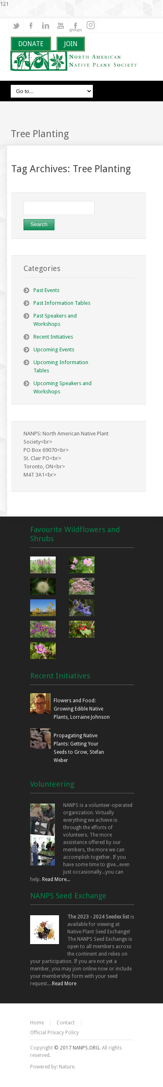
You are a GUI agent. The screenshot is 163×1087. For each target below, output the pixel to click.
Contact (66, 1023)
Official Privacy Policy (54, 1033)
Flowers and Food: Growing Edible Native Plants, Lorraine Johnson (82, 709)
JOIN (71, 44)
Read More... (56, 879)
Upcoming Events (53, 349)
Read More (64, 983)
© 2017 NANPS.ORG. (77, 1048)
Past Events (46, 290)
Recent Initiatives (53, 337)
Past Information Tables (61, 303)
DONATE (31, 44)
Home (37, 1023)
